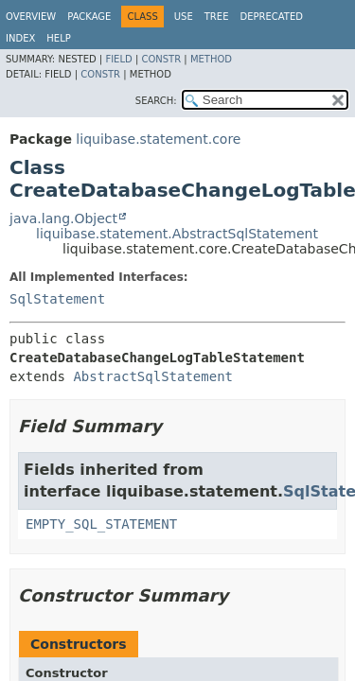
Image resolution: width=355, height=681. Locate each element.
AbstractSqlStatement (153, 376)
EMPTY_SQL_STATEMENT (101, 524)
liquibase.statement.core (158, 139)
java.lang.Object (63, 218)
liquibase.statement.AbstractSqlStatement (177, 233)
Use (183, 16)
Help (58, 38)
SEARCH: (156, 101)
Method (211, 59)
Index (20, 38)
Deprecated (271, 16)
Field (118, 59)
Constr (161, 59)
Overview (31, 16)
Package (89, 16)
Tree (216, 16)
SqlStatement (57, 298)
